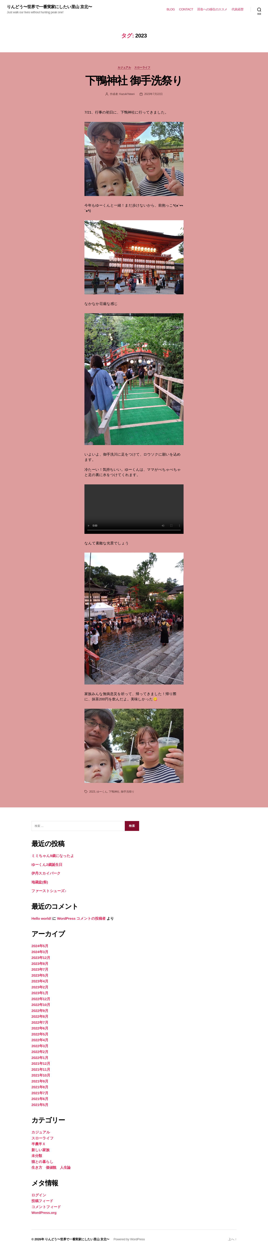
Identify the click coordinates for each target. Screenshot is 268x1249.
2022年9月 (39, 1011)
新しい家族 (40, 1150)
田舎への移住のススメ (212, 9)
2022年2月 (39, 1052)
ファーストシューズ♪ (48, 891)
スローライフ (142, 67)
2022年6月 (39, 1028)
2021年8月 (39, 1087)
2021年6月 (39, 1099)
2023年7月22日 (153, 94)
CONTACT (186, 9)
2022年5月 (39, 1034)
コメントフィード (46, 1207)
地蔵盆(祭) (39, 882)
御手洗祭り (127, 791)
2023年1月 (39, 993)
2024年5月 (39, 946)
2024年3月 (39, 952)
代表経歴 (238, 9)
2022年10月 (40, 1005)
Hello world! (41, 918)
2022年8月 (39, 1016)
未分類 (36, 1156)
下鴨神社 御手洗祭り (134, 80)
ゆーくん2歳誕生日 (46, 865)
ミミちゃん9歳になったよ (52, 856)
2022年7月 (39, 1022)
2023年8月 (39, 964)
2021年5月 (39, 1105)
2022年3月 (39, 1046)
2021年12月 (40, 1063)
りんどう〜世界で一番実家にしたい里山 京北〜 (49, 7)
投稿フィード (42, 1201)
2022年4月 (39, 1040)
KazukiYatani (127, 94)
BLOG (171, 9)
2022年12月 (40, 999)
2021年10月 (40, 1075)
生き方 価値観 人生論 (51, 1167)
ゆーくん (102, 791)
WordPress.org (44, 1213)
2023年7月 (39, 969)
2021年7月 (39, 1093)
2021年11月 (40, 1069)
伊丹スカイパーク (46, 873)
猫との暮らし (42, 1162)
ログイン (38, 1195)
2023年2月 (39, 987)
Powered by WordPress (129, 1239)
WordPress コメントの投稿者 (81, 918)
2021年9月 (39, 1081)
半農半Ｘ (38, 1144)
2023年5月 (39, 975)
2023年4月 (39, 981)
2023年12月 (40, 958)
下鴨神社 (114, 791)
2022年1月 (39, 1058)
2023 (92, 791)
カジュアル (124, 67)
